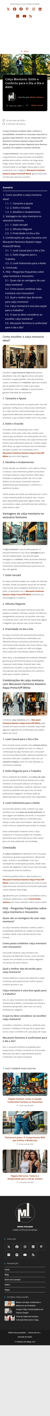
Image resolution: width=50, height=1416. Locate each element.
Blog (7, 1274)
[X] (8, 1246)
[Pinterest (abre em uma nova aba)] (27, 9)
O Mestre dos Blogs (23, 1342)
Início (7, 1269)
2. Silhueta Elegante (18, 229)
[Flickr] (8, 1254)
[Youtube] (25, 1254)
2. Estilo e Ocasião (17, 207)
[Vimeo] (17, 1254)
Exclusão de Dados (25, 1337)
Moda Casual (37, 105)
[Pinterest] (41, 1246)
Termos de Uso (34, 1333)
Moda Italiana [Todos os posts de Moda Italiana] (36, 97)
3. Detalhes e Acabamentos (22, 211)
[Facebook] (17, 1246)
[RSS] (33, 1254)
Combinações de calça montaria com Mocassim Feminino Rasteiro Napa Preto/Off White (25, 242)
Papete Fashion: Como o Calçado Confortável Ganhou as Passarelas (25, 1100)
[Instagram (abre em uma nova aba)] (33, 9)
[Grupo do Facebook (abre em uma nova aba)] (21, 9)
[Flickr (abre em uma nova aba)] (17, 16)
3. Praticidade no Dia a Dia (22, 233)
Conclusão (10, 267)
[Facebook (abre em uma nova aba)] (14, 9)
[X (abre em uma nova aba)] (8, 9)
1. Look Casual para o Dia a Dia (25, 250)
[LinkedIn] (33, 1246)
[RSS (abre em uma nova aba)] (30, 16)
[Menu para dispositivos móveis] (25, 51)
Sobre (7, 1284)
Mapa (7, 1289)
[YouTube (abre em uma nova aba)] (24, 16)
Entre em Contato (13, 1279)
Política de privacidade (17, 1333)
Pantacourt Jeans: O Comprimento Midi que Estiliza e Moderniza (25, 1139)
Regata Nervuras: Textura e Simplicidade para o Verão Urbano (25, 1177)
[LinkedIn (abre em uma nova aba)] (40, 9)
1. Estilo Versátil (16, 224)
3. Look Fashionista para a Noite (25, 263)
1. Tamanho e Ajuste (19, 203)
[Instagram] (25, 1246)
